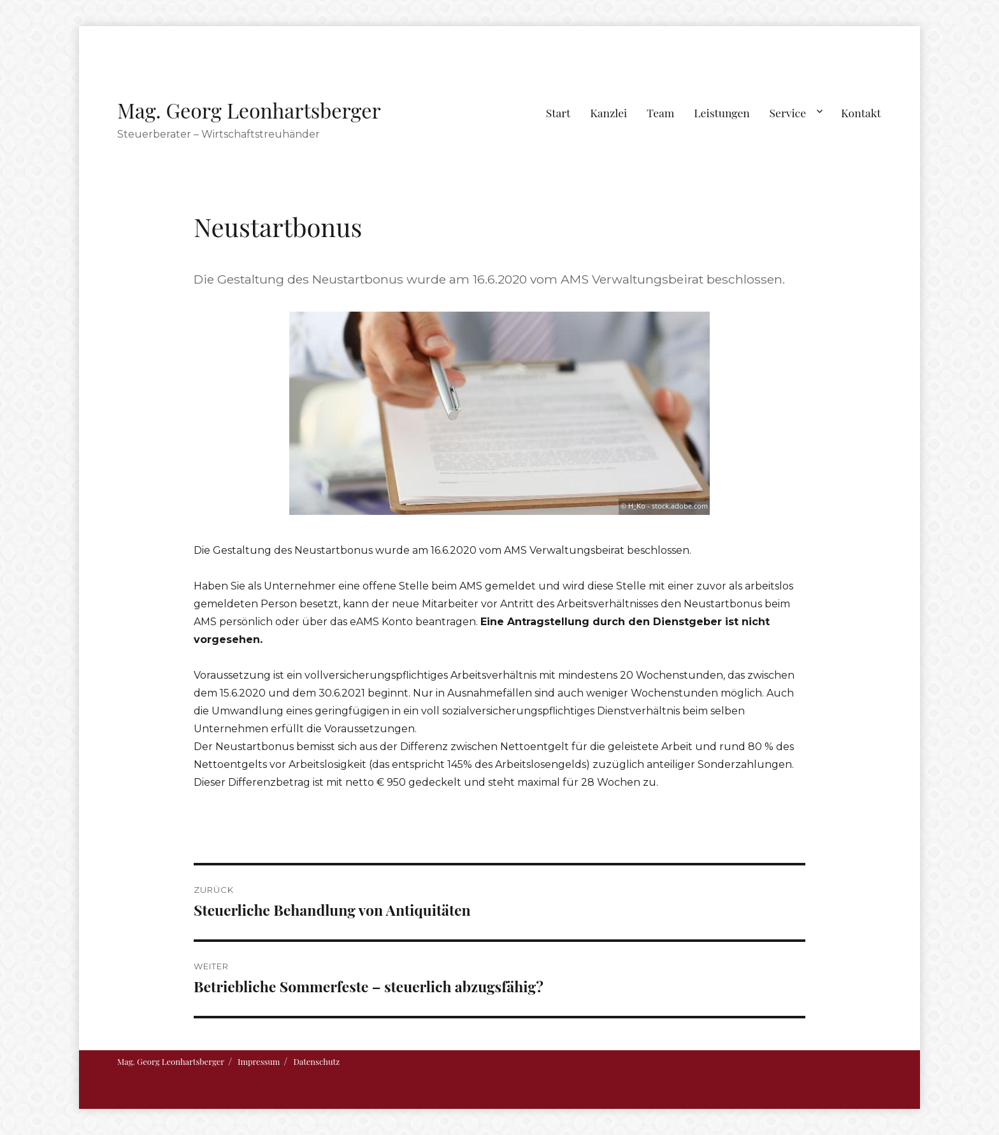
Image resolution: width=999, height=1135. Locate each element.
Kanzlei (608, 112)
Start (558, 112)
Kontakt (861, 112)
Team (660, 112)
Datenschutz (316, 1061)
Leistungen (722, 112)
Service (788, 112)
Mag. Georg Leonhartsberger (249, 110)
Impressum (259, 1061)
